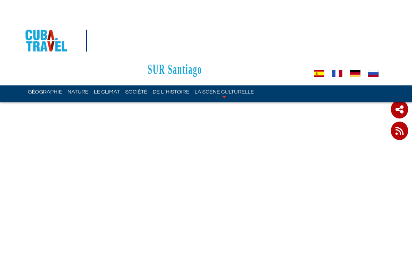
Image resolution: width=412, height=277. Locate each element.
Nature (77, 47)
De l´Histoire (171, 47)
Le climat (107, 47)
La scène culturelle (224, 48)
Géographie (45, 47)
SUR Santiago (212, 23)
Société (136, 47)
